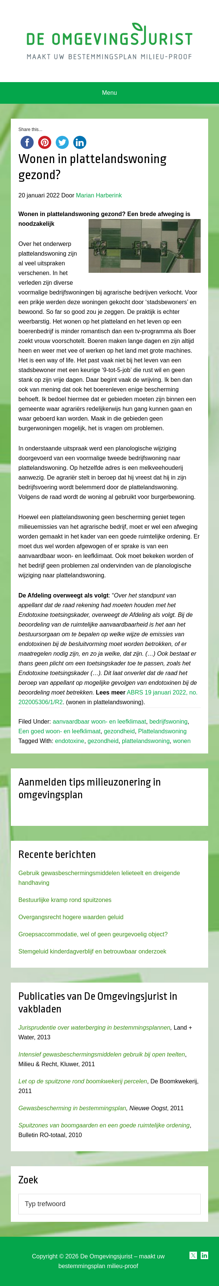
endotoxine (69, 741)
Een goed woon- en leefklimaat (59, 731)
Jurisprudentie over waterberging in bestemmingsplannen (94, 1027)
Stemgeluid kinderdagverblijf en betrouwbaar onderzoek (92, 951)
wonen (182, 741)
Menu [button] (109, 93)
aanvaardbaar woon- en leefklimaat (99, 721)
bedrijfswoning (168, 721)
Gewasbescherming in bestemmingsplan (72, 1108)
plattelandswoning (146, 741)
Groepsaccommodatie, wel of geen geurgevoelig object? (92, 934)
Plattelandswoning (162, 731)
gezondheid (119, 731)
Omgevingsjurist (109, 41)
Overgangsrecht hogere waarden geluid (70, 917)
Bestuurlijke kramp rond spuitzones (64, 900)
